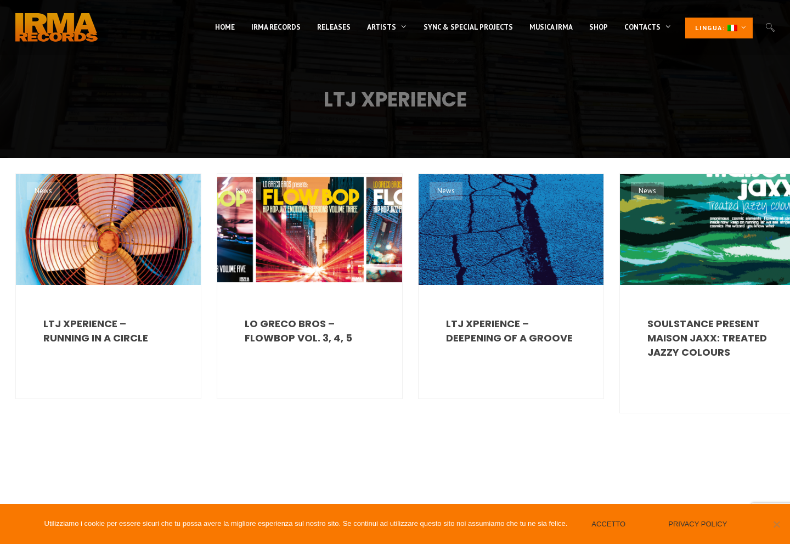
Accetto (608, 524)
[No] (776, 524)
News (43, 190)
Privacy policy (697, 524)
